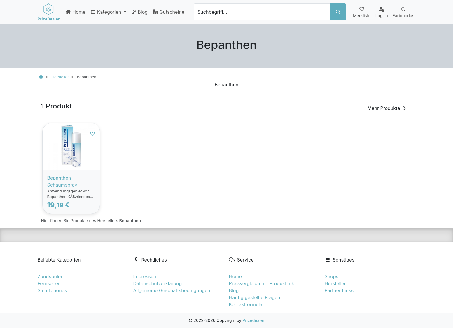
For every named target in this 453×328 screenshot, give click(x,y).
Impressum (145, 276)
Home (75, 12)
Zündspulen (51, 276)
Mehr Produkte (387, 108)
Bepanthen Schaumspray (62, 181)
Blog (139, 12)
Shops (332, 276)
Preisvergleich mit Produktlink (261, 283)
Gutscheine (168, 12)
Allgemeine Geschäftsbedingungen (171, 290)
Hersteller (335, 283)
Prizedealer (253, 320)
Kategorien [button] (106, 12)
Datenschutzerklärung (157, 283)
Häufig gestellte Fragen (254, 297)
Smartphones (52, 290)
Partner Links (339, 290)
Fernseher (49, 283)
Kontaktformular (246, 304)
